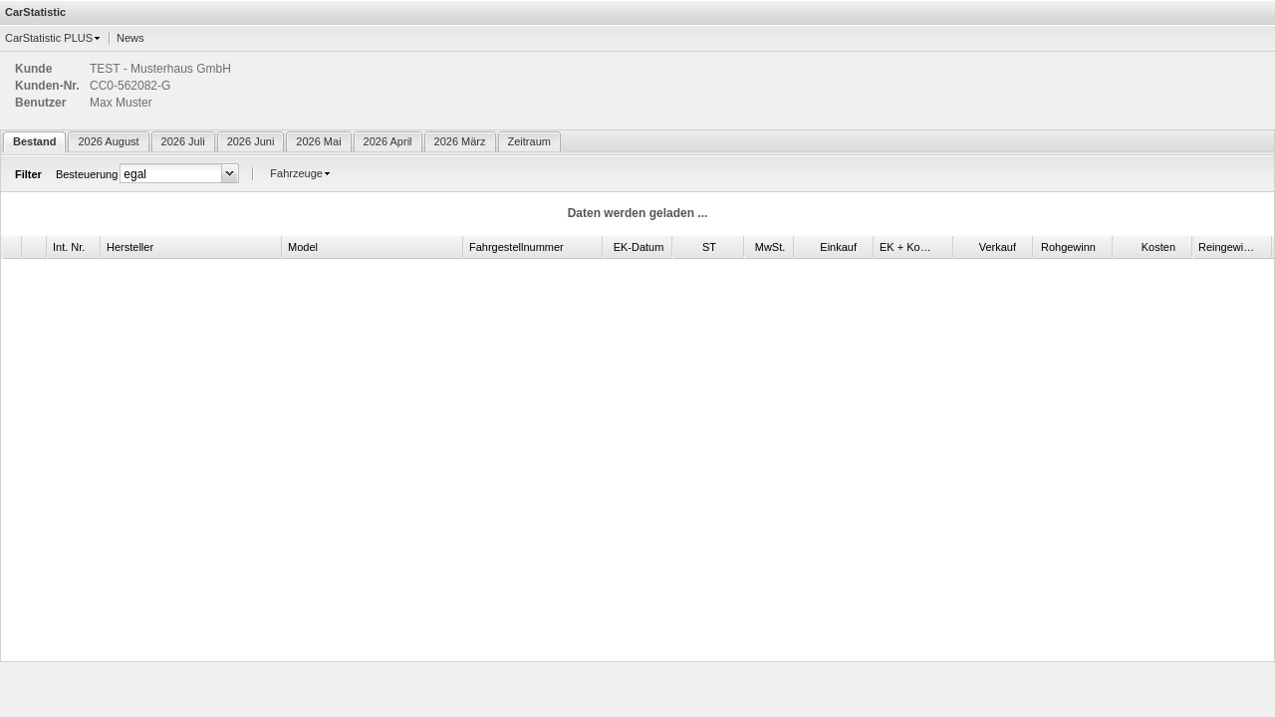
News (130, 38)
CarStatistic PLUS (49, 38)
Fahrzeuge (296, 173)
